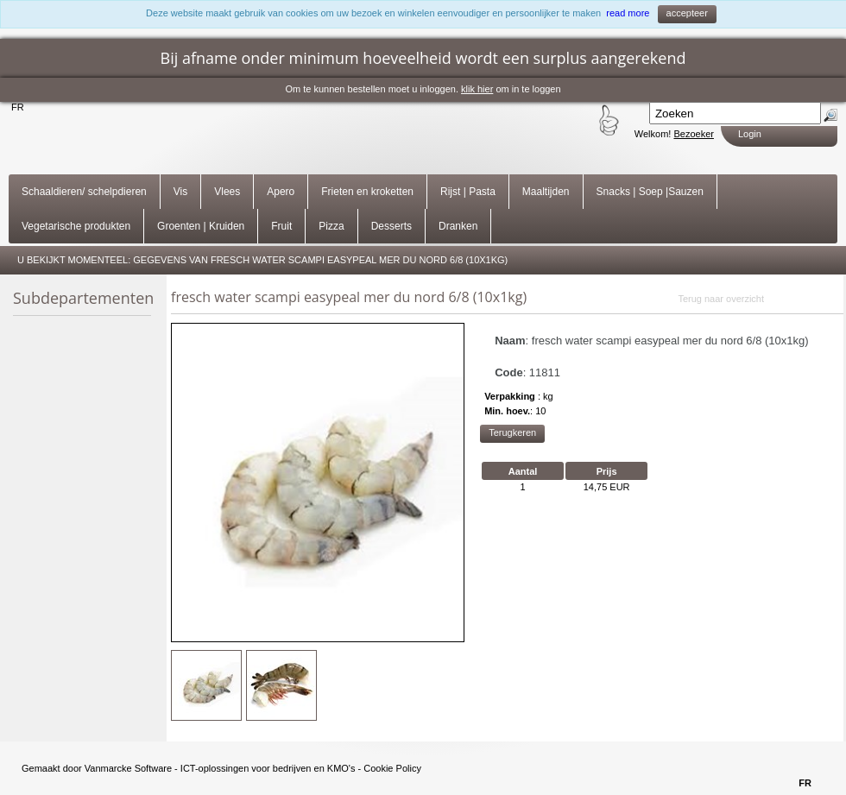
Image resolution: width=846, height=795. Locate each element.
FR (17, 107)
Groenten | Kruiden (200, 226)
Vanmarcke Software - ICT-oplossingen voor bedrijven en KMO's (220, 768)
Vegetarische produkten (76, 226)
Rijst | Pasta (468, 192)
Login (749, 134)
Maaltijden (546, 192)
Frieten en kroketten (367, 192)
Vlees (227, 192)
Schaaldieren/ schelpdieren (84, 192)
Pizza (331, 226)
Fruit (281, 226)
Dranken (458, 226)
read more (627, 13)
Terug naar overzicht (721, 298)
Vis (180, 192)
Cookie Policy (392, 768)
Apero (280, 192)
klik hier (477, 89)
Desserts (391, 226)
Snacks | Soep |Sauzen (650, 192)
